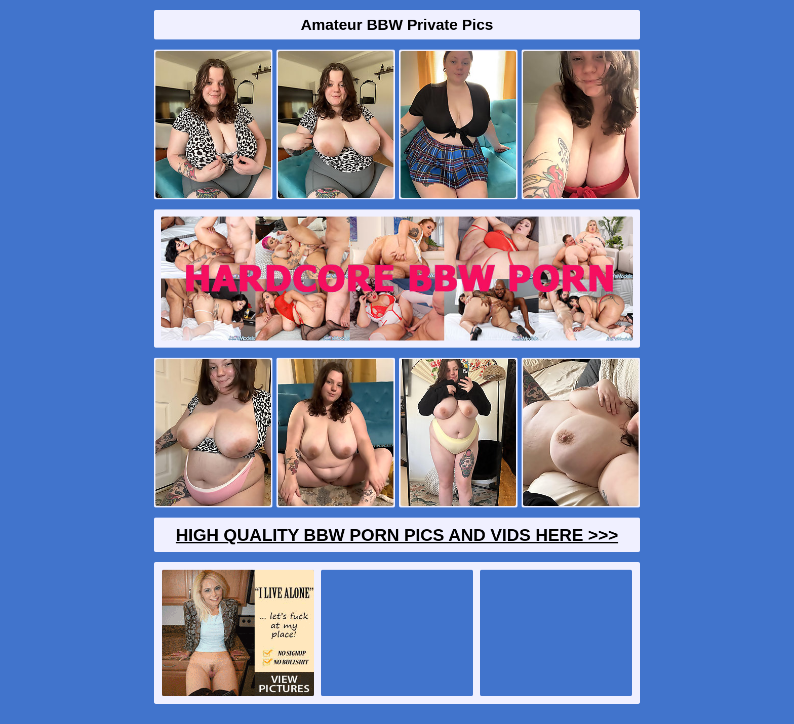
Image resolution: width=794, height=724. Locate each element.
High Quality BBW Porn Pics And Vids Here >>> (397, 534)
